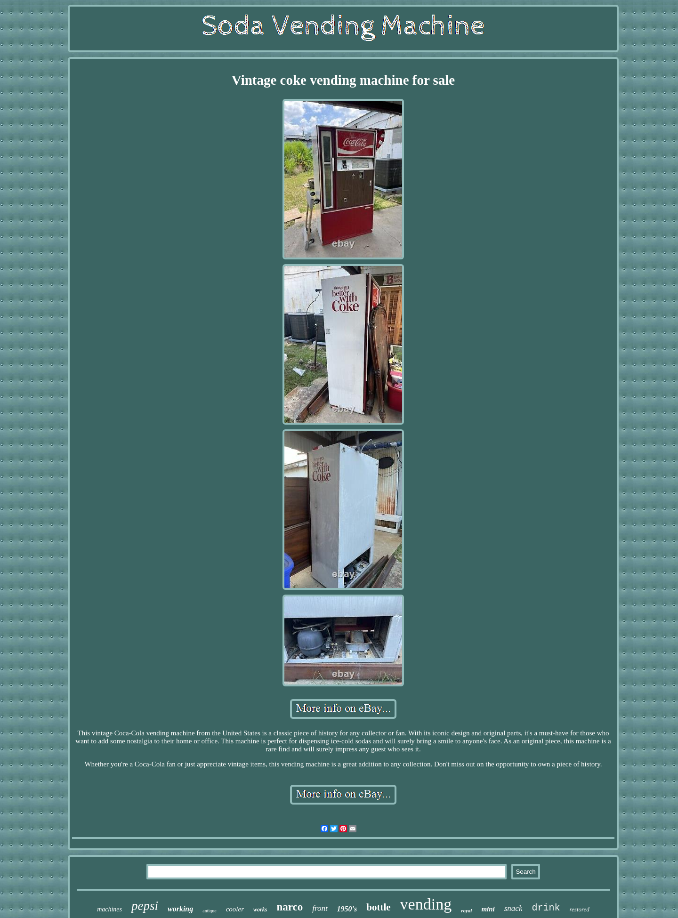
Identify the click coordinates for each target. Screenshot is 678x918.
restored (579, 909)
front (319, 908)
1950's (347, 909)
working (180, 909)
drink (546, 907)
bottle (378, 907)
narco (289, 907)
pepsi (144, 906)
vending (426, 904)
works (260, 909)
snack (513, 908)
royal (466, 910)
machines (109, 909)
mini (487, 909)
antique (209, 910)
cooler (235, 909)
